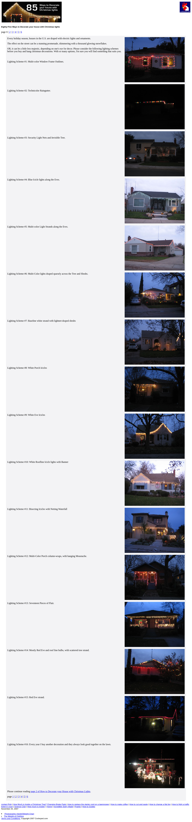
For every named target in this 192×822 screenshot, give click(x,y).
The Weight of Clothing (14, 816)
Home (49, 806)
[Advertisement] (121, 8)
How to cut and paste (138, 804)
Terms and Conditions (11, 818)
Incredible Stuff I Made (63, 806)
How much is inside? (36, 806)
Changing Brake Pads (56, 804)
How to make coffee (119, 804)
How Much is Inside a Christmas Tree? (30, 804)
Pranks (78, 806)
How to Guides (88, 806)
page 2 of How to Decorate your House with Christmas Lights (60, 791)
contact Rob (6, 804)
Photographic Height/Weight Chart (19, 814)
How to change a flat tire (159, 804)
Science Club (20, 806)
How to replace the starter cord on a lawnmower (88, 804)
